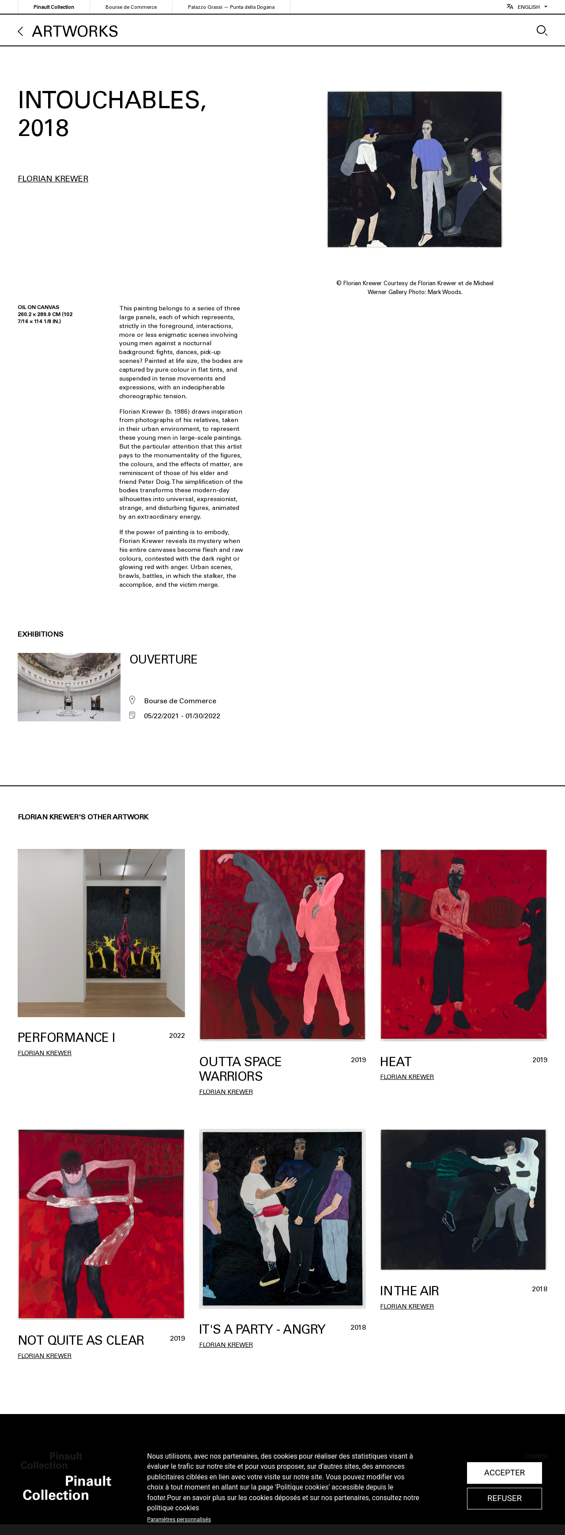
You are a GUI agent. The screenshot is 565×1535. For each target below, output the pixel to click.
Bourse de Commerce (131, 7)
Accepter (504, 1473)
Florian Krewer (53, 179)
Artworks (75, 32)
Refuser (504, 1498)
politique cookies (173, 1508)
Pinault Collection (54, 7)
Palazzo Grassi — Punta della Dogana (231, 7)
